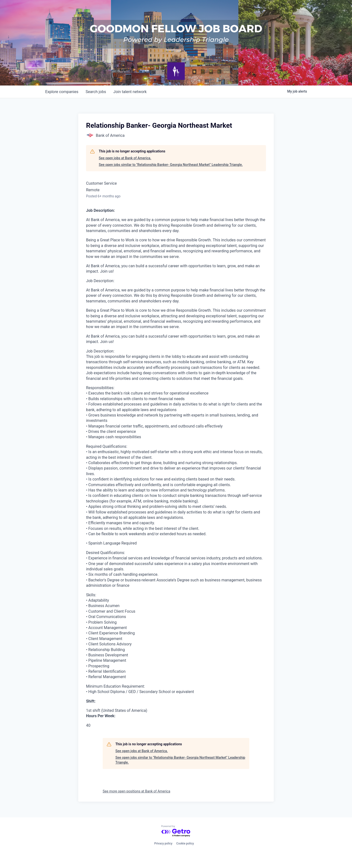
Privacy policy (163, 843)
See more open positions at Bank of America (136, 791)
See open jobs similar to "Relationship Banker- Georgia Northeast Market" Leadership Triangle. (171, 165)
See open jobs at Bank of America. (125, 158)
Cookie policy (185, 843)
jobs (96, 91)
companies (61, 91)
